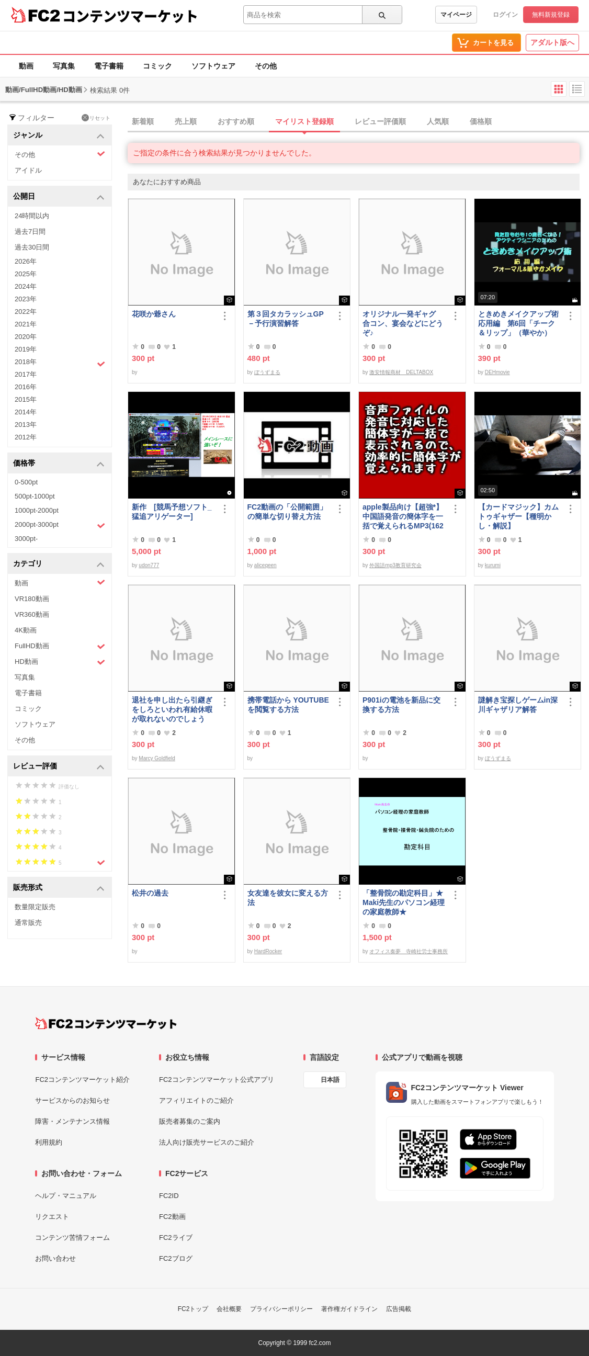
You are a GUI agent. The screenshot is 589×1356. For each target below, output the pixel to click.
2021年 (26, 324)
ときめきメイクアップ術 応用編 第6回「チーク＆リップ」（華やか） (520, 323)
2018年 (60, 363)
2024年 (26, 286)
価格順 (481, 121)
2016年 (26, 387)
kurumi (493, 565)
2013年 (26, 424)
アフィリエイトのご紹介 (196, 1100)
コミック (157, 66)
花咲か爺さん (154, 314)
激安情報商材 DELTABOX (401, 372)
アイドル (28, 170)
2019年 (26, 349)
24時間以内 (32, 216)
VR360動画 (32, 614)
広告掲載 (398, 1309)
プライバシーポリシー (281, 1309)
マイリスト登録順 (304, 121)
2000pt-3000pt (60, 525)
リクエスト (52, 1217)
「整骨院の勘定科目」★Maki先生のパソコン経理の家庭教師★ (404, 902)
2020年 (26, 337)
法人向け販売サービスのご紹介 (206, 1142)
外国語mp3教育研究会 (395, 565)
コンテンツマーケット (130, 16)
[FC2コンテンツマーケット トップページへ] (106, 1023)
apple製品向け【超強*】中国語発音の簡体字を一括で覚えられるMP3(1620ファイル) (403, 516)
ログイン (505, 14)
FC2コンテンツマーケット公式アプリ (216, 1079)
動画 (26, 66)
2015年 (26, 399)
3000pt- (26, 539)
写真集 (64, 66)
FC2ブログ (175, 1258)
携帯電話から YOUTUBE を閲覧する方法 (288, 705)
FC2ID (169, 1196)
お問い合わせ (55, 1258)
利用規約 (48, 1142)
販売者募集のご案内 (189, 1121)
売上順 (186, 121)
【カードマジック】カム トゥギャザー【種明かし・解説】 (518, 516)
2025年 (26, 274)
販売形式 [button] (59, 888)
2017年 (26, 374)
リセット (96, 117)
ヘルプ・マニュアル (65, 1196)
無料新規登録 (551, 14)
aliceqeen (265, 565)
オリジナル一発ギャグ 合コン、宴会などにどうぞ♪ (403, 323)
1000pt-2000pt (37, 510)
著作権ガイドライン (349, 1309)
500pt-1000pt (35, 496)
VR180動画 (32, 599)
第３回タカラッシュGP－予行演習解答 (285, 318)
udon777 (149, 565)
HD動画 (60, 662)
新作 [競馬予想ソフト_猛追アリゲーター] (171, 512)
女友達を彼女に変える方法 (287, 898)
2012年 (26, 437)
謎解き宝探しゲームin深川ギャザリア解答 (518, 705)
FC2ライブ (175, 1237)
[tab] (358, 121)
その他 (266, 66)
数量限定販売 (35, 907)
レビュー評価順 (380, 121)
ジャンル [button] (59, 136)
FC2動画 (172, 1217)
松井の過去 (150, 893)
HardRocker (268, 951)
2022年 (26, 311)
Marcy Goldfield (157, 758)
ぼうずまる (267, 372)
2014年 (26, 412)
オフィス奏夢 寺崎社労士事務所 (408, 951)
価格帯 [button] (59, 464)
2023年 (26, 299)
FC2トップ (193, 1309)
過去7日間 (30, 231)
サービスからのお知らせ (72, 1100)
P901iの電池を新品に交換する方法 (401, 705)
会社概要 (229, 1309)
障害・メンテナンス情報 (72, 1121)
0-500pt (26, 482)
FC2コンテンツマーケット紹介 (82, 1079)
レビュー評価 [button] (59, 767)
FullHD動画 (60, 646)
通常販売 (28, 922)
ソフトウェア (213, 66)
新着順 (143, 121)
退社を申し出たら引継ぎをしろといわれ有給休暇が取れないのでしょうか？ (172, 710)
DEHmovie (497, 372)
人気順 (438, 121)
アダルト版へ (552, 42)
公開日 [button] (59, 197)
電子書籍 (108, 66)
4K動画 (26, 630)
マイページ (456, 14)
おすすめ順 (236, 121)
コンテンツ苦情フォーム (72, 1237)
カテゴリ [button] (59, 564)
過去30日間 (32, 247)
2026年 (26, 261)
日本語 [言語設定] (330, 1079)
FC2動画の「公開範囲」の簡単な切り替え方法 (287, 512)
